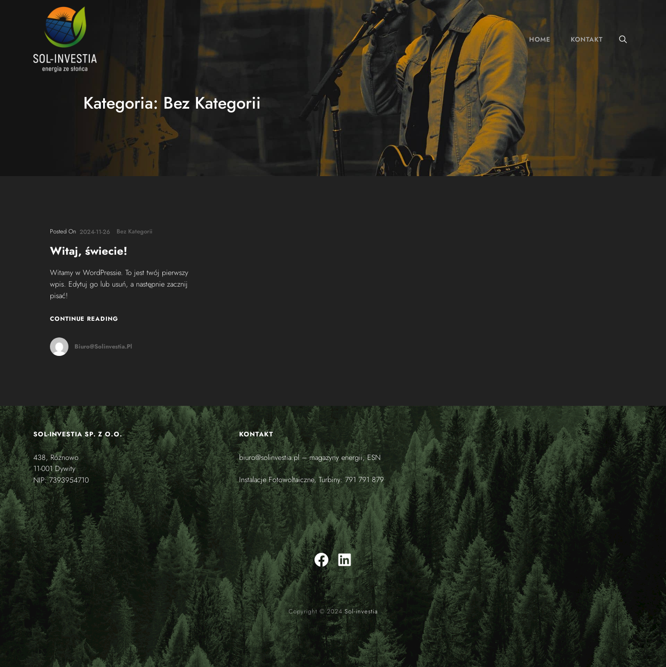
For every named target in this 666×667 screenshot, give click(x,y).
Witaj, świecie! (88, 251)
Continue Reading (84, 318)
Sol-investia (361, 611)
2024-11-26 (95, 231)
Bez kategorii (134, 231)
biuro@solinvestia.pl (103, 346)
